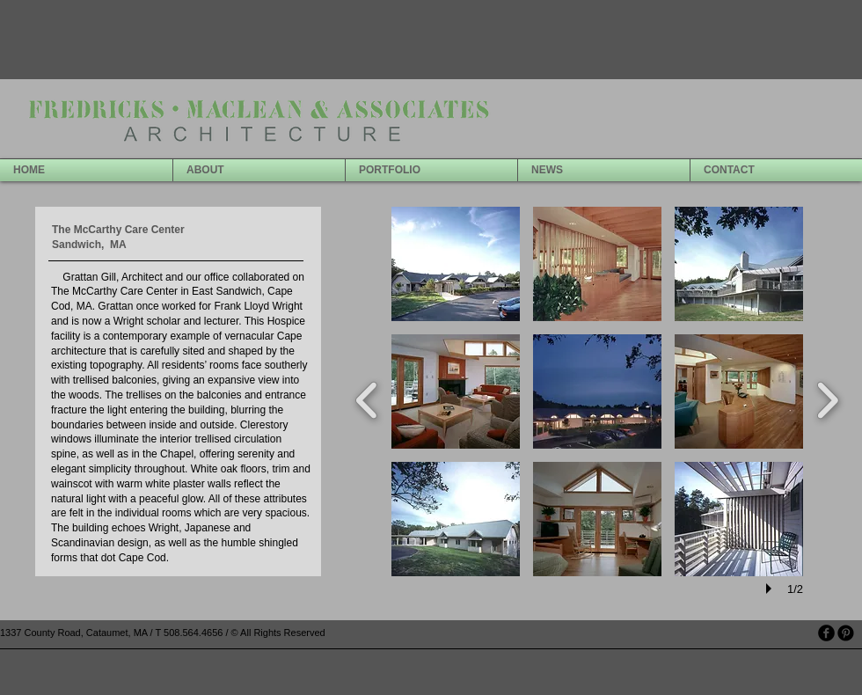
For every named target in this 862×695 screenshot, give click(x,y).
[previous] (367, 398)
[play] (771, 588)
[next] (827, 398)
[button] (455, 264)
